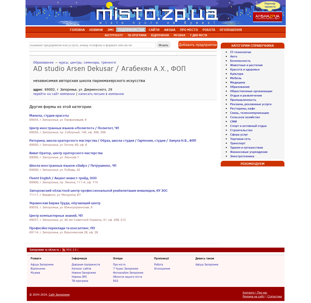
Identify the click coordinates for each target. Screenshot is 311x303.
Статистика (274, 296)
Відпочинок (38, 268)
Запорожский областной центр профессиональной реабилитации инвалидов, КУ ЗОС (98, 190)
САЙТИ (154, 29)
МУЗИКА (179, 35)
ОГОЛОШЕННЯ (231, 29)
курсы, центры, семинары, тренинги (87, 62)
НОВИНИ (96, 29)
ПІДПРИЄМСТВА (131, 29)
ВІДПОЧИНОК (160, 35)
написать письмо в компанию (101, 94)
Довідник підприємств (86, 264)
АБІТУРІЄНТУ (114, 35)
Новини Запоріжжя (84, 272)
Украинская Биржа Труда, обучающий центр (65, 203)
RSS (115, 281)
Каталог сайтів (81, 268)
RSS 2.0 (71, 249)
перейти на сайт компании (54, 94)
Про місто (119, 264)
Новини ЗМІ (79, 276)
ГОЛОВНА (77, 29)
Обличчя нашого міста (127, 276)
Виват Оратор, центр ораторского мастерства (66, 153)
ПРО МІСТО (189, 29)
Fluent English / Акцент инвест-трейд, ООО (63, 178)
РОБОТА (209, 29)
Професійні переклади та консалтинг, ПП (62, 228)
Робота (158, 264)
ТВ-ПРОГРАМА (137, 35)
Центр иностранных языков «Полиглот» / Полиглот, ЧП (74, 128)
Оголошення (162, 268)
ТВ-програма (80, 281)
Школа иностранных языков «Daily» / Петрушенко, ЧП (72, 165)
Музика (35, 272)
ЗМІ (110, 29)
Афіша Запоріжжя (42, 264)
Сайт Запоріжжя (59, 295)
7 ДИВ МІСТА (198, 35)
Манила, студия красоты (49, 115)
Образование (43, 62)
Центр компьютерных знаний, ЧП (56, 215)
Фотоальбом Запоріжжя (128, 272)
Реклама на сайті (254, 296)
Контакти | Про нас (255, 293)
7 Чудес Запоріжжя (125, 268)
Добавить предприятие (198, 44)
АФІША (169, 29)
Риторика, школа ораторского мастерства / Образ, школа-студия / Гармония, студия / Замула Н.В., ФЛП (112, 140)
